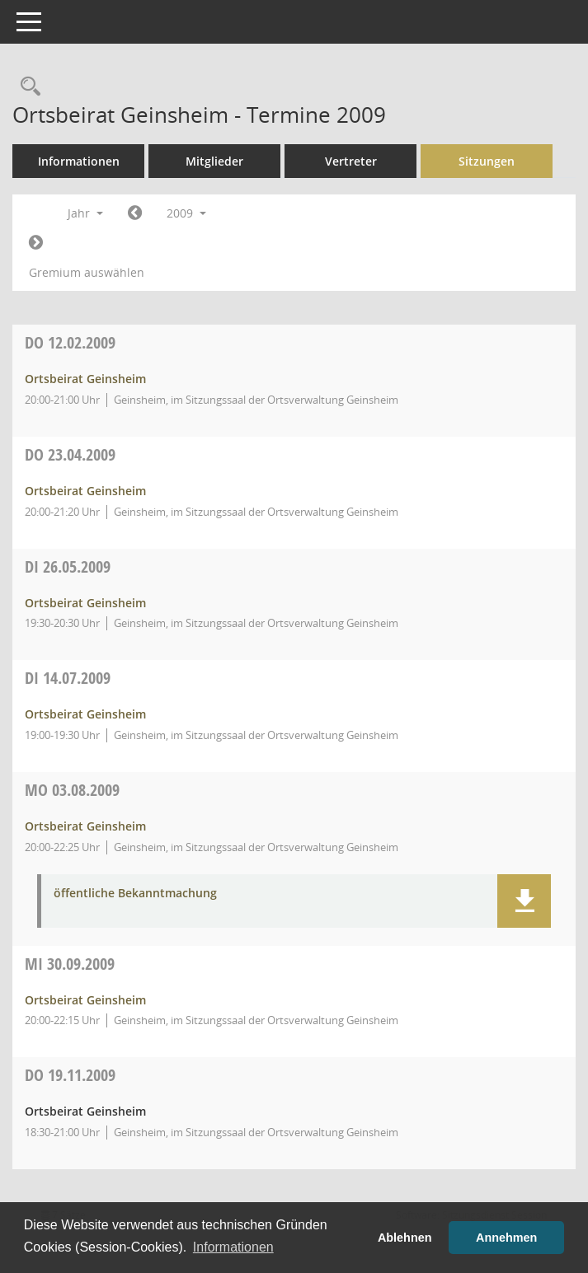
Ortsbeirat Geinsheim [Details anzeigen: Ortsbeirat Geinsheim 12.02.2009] (85, 378)
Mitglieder (214, 161)
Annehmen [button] (506, 1237)
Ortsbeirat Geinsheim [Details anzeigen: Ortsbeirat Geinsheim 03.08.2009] (85, 826)
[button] (524, 901)
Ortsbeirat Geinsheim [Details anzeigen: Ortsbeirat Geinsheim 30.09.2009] (85, 1000)
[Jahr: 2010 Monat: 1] (35, 243)
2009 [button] (186, 213)
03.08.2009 (72, 790)
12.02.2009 (70, 342)
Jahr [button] (85, 213)
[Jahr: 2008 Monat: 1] (134, 213)
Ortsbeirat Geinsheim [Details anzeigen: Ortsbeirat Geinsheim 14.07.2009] (85, 714)
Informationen (79, 161)
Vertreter (351, 161)
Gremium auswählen (86, 272)
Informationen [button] (233, 1247)
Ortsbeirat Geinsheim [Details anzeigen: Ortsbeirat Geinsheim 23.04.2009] (85, 490)
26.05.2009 (68, 566)
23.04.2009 (70, 454)
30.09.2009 (70, 963)
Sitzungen (487, 161)
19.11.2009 (70, 1075)
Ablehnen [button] (405, 1237)
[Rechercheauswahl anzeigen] (26, 87)
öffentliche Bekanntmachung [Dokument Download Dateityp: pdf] (135, 894)
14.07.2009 (68, 678)
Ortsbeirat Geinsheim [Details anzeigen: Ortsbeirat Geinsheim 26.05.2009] (85, 603)
